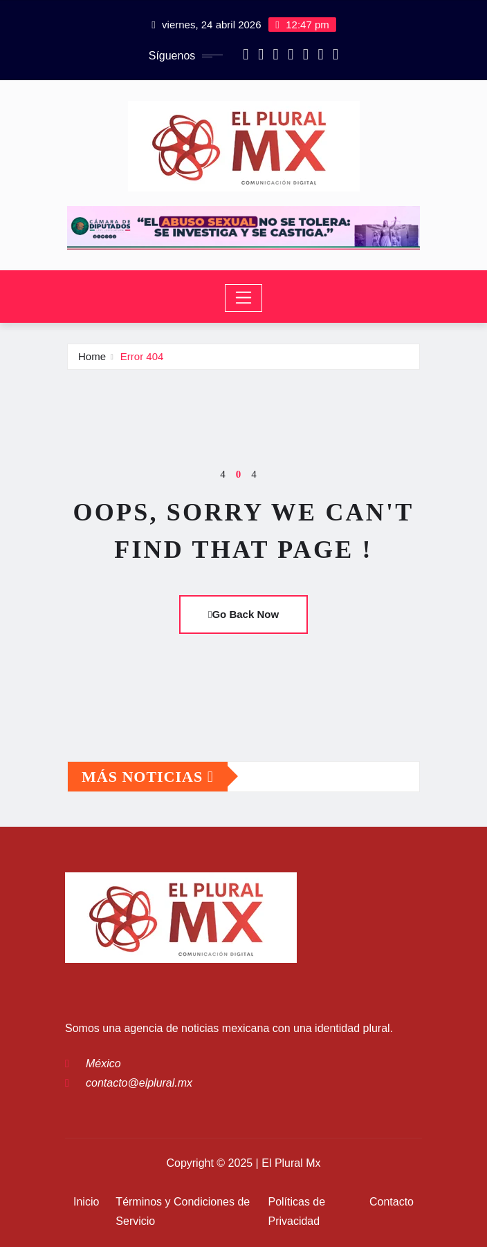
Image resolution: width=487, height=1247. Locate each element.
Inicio (86, 1202)
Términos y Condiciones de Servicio (183, 1212)
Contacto (391, 1202)
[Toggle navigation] (244, 298)
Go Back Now (243, 614)
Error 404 (142, 356)
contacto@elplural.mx (139, 1083)
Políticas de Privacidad (296, 1212)
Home (92, 356)
